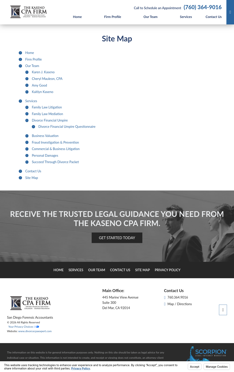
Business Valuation (45, 136)
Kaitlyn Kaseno (42, 92)
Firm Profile (112, 17)
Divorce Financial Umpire (50, 120)
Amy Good (39, 85)
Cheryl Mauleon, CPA (47, 79)
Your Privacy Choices (23, 326)
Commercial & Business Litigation (56, 149)
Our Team (151, 17)
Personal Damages (45, 155)
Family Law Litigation (47, 107)
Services (186, 17)
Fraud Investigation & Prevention (55, 142)
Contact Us (214, 17)
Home (77, 17)
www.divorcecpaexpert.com (34, 331)
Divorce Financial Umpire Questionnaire (67, 126)
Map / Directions (178, 304)
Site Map (31, 178)
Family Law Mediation (47, 114)
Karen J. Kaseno (43, 72)
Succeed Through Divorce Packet (55, 162)
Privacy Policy (168, 270)
